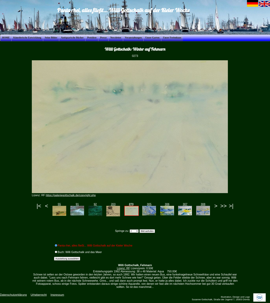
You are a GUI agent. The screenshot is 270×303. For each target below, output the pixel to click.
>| (231, 206)
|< (39, 206)
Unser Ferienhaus (172, 37)
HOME (6, 37)
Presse (103, 37)
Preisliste (91, 37)
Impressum (57, 294)
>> (223, 206)
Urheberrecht (39, 294)
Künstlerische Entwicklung (27, 37)
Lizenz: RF (123, 268)
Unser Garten (152, 37)
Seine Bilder (51, 37)
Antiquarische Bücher (72, 37)
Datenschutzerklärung (13, 294)
